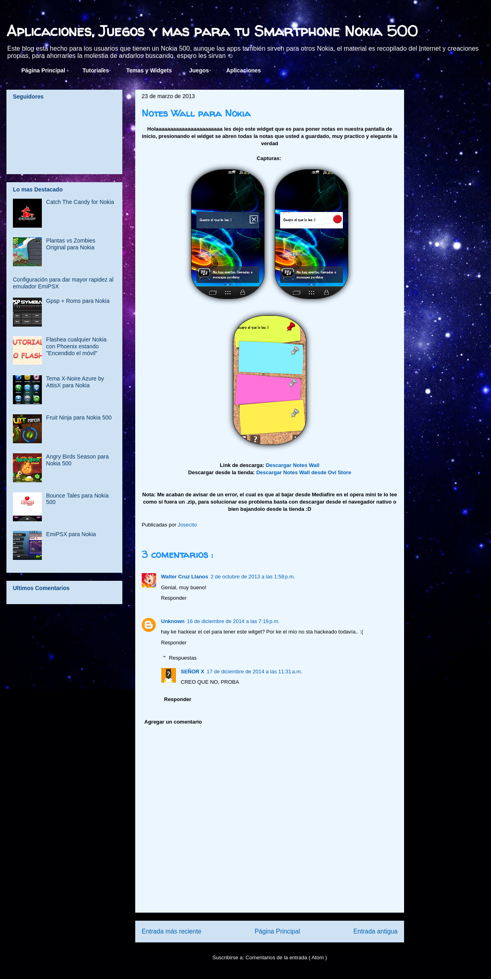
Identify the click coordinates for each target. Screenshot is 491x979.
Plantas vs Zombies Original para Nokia (70, 244)
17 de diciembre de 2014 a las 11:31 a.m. (254, 671)
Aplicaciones (243, 70)
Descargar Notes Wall (292, 465)
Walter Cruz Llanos (184, 577)
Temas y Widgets (149, 70)
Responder (174, 598)
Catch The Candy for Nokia (80, 202)
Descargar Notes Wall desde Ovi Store (303, 472)
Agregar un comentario (173, 722)
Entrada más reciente (171, 931)
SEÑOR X (192, 671)
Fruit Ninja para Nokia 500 (79, 417)
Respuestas (183, 658)
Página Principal (43, 70)
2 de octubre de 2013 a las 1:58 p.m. (252, 577)
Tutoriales (96, 70)
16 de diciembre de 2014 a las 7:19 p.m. (233, 621)
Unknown (173, 621)
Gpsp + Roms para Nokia (78, 301)
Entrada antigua (375, 931)
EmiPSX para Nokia (71, 534)
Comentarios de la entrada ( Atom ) (286, 957)
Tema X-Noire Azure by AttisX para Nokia (75, 382)
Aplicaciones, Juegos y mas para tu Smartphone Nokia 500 (212, 31)
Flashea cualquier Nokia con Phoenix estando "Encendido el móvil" (76, 346)
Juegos (199, 70)
